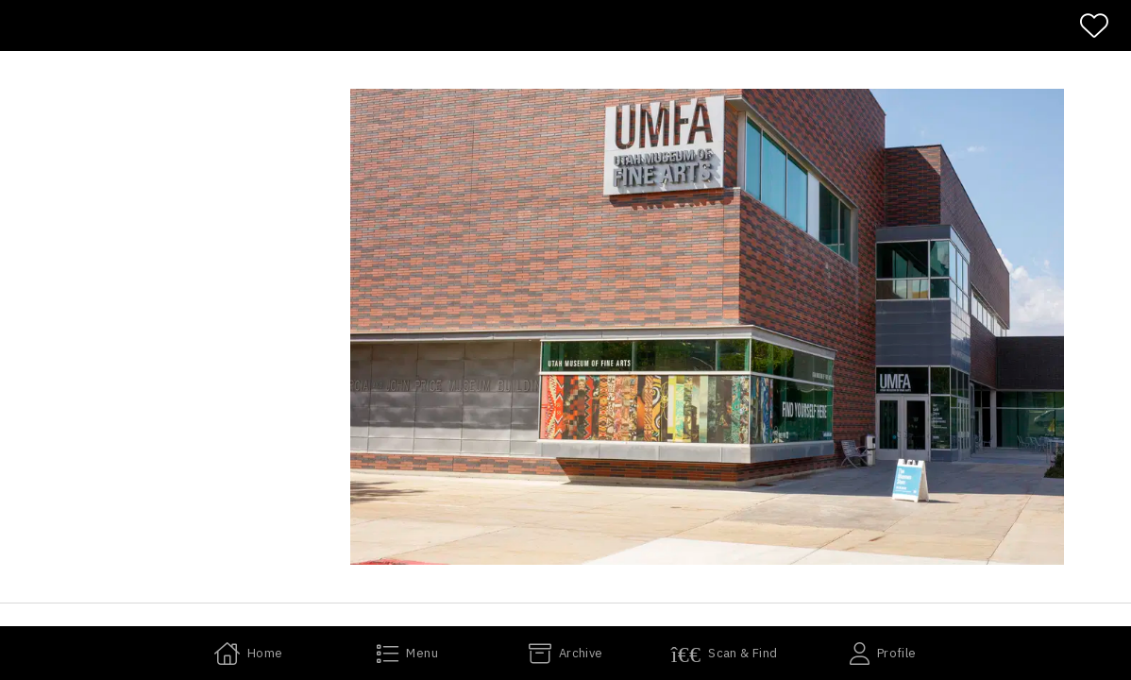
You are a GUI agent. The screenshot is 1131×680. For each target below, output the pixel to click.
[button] (707, 327)
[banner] (565, 25)
